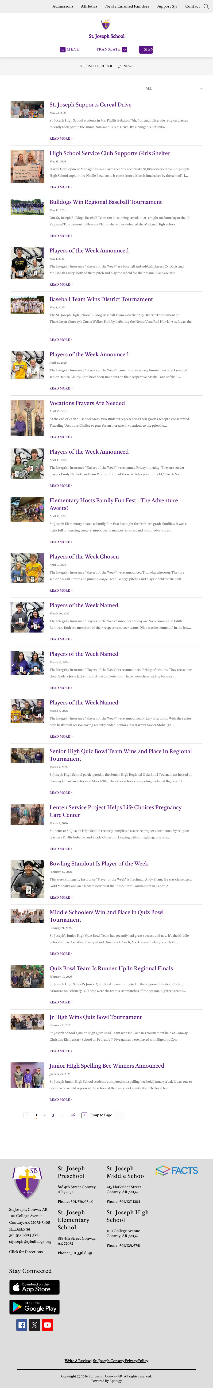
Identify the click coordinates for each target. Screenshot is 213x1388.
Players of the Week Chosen (84, 557)
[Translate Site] (111, 50)
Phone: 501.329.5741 (123, 1246)
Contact (192, 6)
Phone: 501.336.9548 (75, 1202)
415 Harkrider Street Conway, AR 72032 (124, 1189)
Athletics (89, 6)
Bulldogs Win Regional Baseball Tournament (106, 202)
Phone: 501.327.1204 (123, 1202)
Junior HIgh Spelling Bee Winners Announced (107, 1066)
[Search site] (206, 6)
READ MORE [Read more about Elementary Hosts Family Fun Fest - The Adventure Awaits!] (61, 542)
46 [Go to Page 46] (73, 1115)
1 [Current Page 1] (36, 1115)
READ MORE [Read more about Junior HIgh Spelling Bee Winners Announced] (61, 1099)
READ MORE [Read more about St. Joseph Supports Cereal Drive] (61, 138)
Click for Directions (26, 1252)
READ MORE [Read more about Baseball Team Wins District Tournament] (61, 340)
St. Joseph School (96, 66)
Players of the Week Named (84, 606)
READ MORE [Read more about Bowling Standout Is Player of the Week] (61, 897)
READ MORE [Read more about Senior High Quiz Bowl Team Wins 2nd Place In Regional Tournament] (61, 792)
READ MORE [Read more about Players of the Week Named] (61, 639)
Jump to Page (101, 1115)
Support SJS (167, 6)
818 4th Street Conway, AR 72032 (77, 1189)
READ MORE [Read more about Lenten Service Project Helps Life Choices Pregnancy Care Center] (61, 849)
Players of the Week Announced (89, 251)
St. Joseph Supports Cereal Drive (91, 105)
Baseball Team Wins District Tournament (101, 300)
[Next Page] (84, 1115)
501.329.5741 (19, 1229)
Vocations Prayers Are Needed (87, 403)
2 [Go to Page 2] (45, 1115)
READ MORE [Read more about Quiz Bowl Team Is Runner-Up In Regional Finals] (61, 1002)
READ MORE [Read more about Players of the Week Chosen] (61, 590)
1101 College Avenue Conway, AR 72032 (123, 1233)
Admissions (63, 6)
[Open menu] (70, 50)
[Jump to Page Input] (119, 1115)
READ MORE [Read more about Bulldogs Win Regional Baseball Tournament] (61, 236)
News (128, 66)
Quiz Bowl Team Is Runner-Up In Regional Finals (111, 969)
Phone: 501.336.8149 (75, 1253)
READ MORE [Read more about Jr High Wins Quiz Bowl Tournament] (61, 1051)
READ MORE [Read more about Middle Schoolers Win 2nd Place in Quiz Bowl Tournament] (61, 953)
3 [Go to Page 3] (53, 1115)
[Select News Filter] (173, 88)
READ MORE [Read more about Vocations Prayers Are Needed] (61, 437)
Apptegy (115, 1381)
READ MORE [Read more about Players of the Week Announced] (61, 284)
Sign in (148, 49)
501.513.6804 (20, 1235)
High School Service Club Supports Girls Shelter (110, 154)
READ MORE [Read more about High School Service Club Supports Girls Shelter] (61, 187)
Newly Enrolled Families (127, 6)
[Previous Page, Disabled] (26, 1115)
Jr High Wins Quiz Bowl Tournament (96, 1017)
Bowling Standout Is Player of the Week (99, 864)
